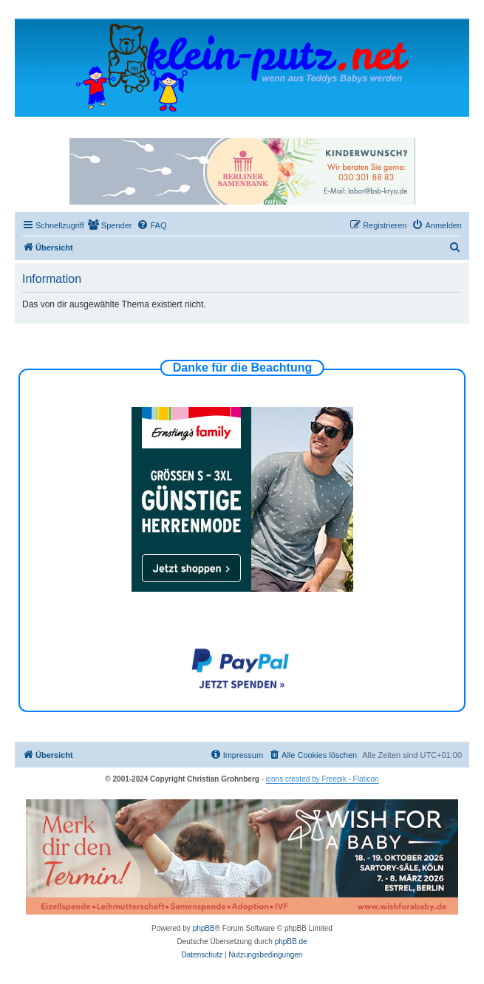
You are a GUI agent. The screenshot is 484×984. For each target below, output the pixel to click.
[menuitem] (110, 225)
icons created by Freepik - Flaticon (322, 779)
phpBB (204, 928)
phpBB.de (291, 941)
